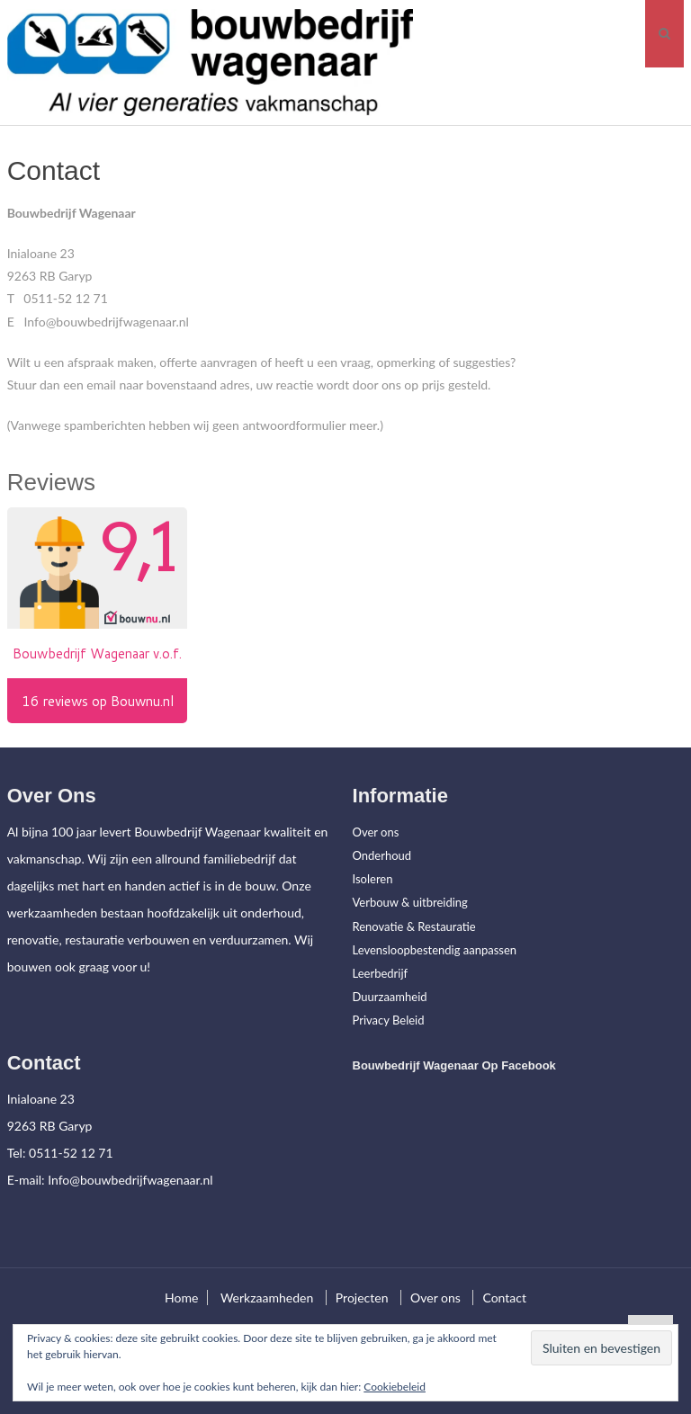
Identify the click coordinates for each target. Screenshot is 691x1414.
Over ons (376, 832)
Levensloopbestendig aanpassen (435, 950)
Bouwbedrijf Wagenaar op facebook (454, 1065)
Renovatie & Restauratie (414, 926)
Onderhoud (382, 855)
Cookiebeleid (394, 1386)
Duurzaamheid (390, 996)
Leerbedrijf (380, 973)
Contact (504, 1297)
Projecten (362, 1297)
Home (181, 1297)
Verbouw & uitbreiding (410, 902)
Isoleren (373, 879)
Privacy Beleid (389, 1020)
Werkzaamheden (266, 1297)
